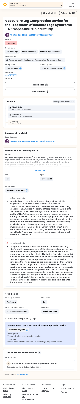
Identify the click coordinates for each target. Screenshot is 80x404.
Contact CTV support (48, 389)
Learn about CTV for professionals (30, 396)
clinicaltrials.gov (22, 374)
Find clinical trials (8, 389)
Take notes (40, 85)
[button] (12, 52)
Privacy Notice (67, 388)
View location (40, 91)
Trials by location (7, 395)
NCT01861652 (11, 75)
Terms (64, 392)
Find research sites (28, 389)
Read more (40, 170)
